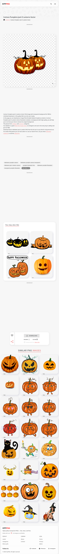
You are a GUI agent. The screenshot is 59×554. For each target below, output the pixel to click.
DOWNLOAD (31, 336)
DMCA (41, 544)
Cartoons (21, 124)
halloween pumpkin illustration (44, 165)
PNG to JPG (5, 544)
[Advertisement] (29, 29)
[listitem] (33, 548)
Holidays (14, 124)
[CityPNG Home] (6, 4)
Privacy (41, 541)
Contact (23, 541)
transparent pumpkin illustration (12, 168)
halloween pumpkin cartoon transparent (30, 162)
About (22, 539)
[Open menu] (55, 4)
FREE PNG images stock (21, 125)
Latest (4, 539)
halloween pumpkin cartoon (11, 162)
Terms (41, 539)
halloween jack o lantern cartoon (12, 165)
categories (17, 133)
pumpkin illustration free (29, 165)
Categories (5, 541)
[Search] (51, 4)
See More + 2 (26, 168)
